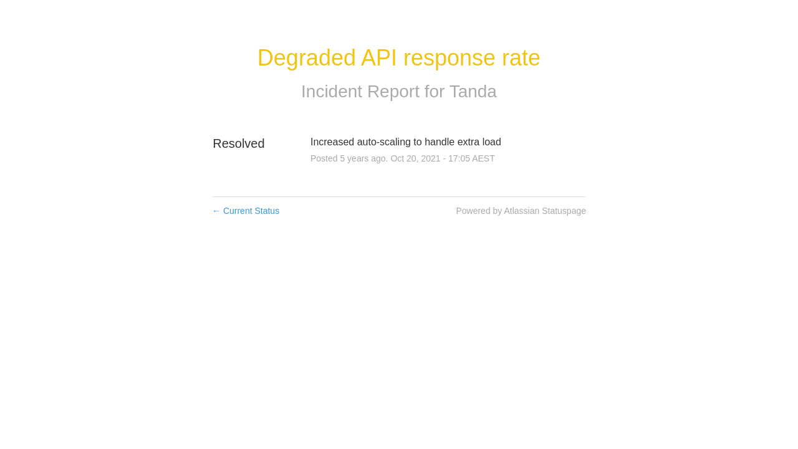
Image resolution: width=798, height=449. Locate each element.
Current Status (245, 211)
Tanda (473, 91)
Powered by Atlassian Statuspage (521, 211)
